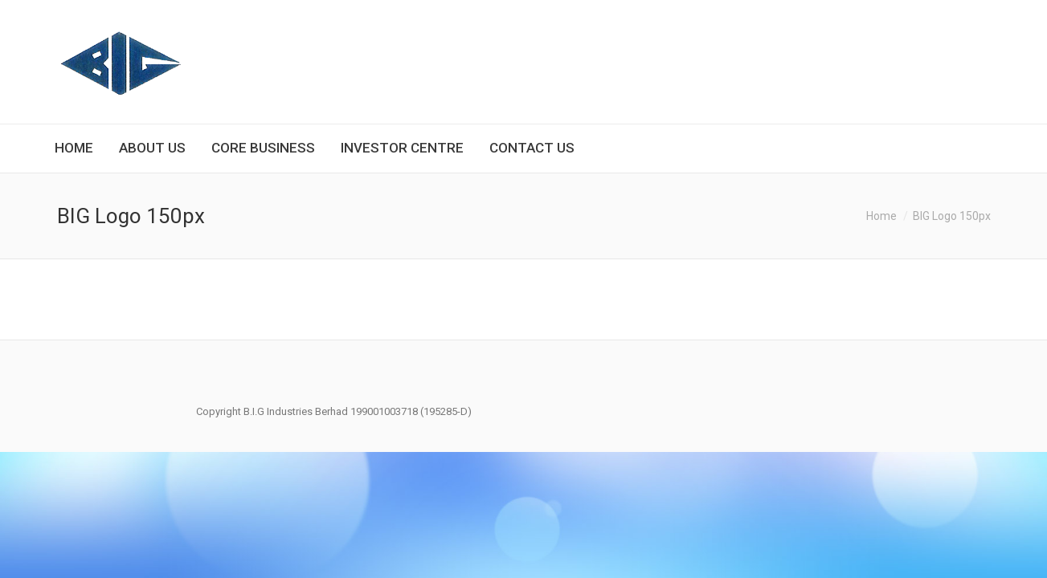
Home (881, 216)
